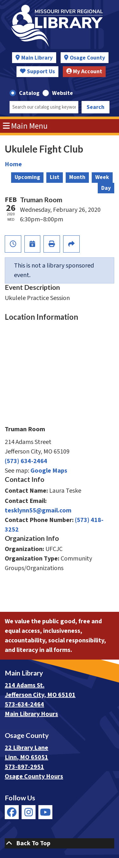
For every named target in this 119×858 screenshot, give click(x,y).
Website (62, 93)
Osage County (87, 58)
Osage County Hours (34, 776)
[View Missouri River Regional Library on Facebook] (12, 812)
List (54, 177)
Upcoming (27, 177)
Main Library (37, 58)
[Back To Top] (59, 843)
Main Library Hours (31, 714)
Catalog (29, 93)
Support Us (37, 71)
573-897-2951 (24, 766)
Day (106, 188)
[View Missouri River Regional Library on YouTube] (45, 812)
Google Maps (48, 470)
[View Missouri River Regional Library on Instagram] (29, 812)
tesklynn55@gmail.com (38, 510)
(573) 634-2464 (26, 461)
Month (77, 177)
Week (102, 177)
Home (13, 164)
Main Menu (25, 126)
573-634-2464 (24, 704)
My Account (84, 71)
